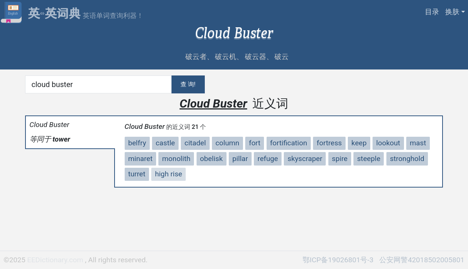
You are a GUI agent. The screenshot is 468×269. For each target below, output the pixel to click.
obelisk (211, 158)
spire (339, 158)
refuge (268, 158)
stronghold (407, 158)
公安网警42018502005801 (421, 260)
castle (165, 143)
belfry (137, 143)
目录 (432, 11)
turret (136, 174)
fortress (329, 143)
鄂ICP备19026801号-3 (338, 260)
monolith (176, 158)
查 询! (187, 84)
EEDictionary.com (56, 260)
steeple (368, 158)
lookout (388, 143)
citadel (195, 143)
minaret (140, 158)
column (228, 143)
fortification (288, 143)
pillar (240, 158)
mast (418, 143)
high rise (168, 174)
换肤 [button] (452, 11)
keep (359, 143)
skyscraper (305, 158)
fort (255, 143)
